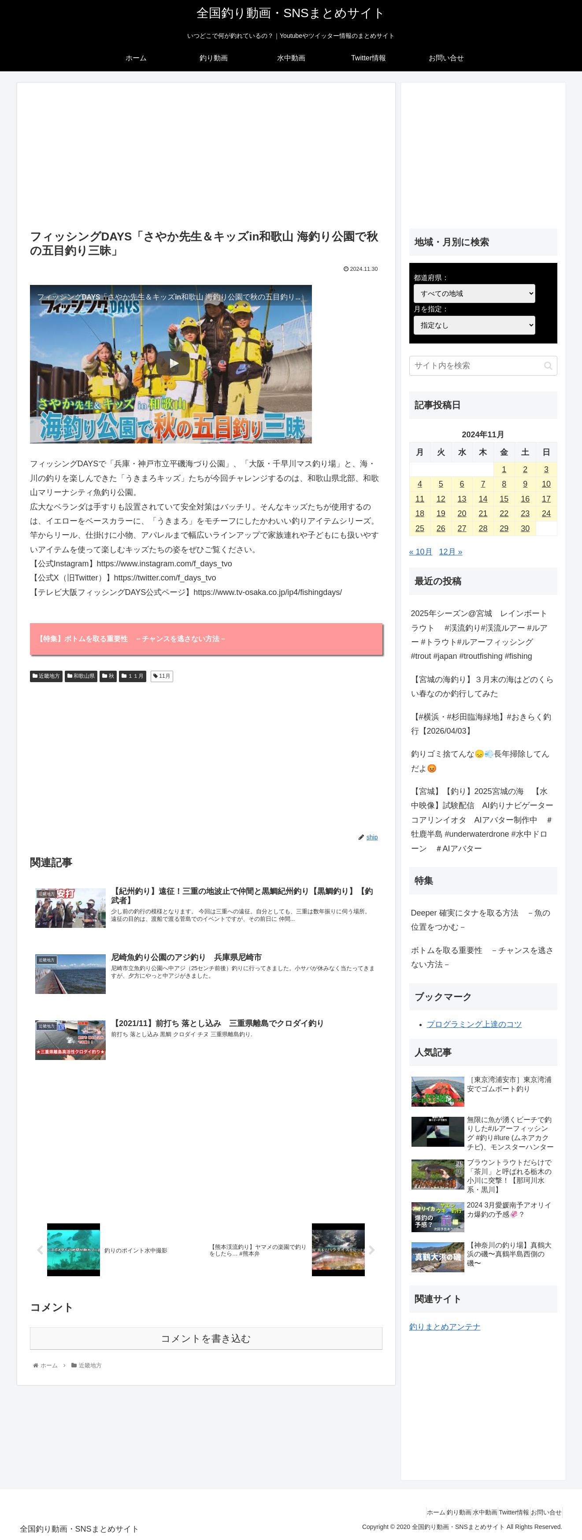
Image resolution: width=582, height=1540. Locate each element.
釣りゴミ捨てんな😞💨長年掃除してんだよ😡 (480, 761)
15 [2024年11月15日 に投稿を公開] (504, 499)
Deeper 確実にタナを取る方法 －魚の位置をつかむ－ (480, 919)
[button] (548, 366)
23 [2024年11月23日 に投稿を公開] (525, 513)
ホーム (400, 1512)
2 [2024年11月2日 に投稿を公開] (525, 469)
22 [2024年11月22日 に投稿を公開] (504, 513)
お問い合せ (542, 1512)
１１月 (133, 677)
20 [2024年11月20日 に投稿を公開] (462, 513)
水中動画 (465, 1512)
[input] (483, 366)
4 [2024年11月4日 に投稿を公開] (420, 484)
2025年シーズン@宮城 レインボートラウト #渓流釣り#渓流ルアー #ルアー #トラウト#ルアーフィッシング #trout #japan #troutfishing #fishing (479, 635)
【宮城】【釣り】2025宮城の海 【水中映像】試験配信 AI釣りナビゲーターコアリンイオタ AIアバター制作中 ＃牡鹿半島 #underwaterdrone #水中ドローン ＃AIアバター (482, 820)
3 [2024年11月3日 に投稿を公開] (546, 469)
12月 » (451, 551)
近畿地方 (46, 677)
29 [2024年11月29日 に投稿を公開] (504, 528)
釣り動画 (431, 1512)
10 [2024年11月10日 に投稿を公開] (546, 484)
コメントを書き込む (206, 1345)
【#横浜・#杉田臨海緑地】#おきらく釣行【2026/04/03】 (481, 724)
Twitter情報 (502, 1512)
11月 (162, 677)
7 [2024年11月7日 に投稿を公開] (483, 484)
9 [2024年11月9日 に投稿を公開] (525, 484)
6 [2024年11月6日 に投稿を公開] (462, 484)
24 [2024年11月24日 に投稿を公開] (546, 513)
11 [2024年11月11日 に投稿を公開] (419, 499)
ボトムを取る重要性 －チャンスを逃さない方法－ (482, 957)
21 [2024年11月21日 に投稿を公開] (482, 513)
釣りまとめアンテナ (445, 1326)
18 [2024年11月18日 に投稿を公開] (419, 513)
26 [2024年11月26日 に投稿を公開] (441, 528)
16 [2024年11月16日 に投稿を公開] (525, 499)
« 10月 (421, 551)
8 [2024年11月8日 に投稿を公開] (504, 484)
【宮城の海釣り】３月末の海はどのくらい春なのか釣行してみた (482, 686)
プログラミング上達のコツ (474, 1024)
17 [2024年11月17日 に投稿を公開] (546, 499)
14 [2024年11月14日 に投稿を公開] (482, 499)
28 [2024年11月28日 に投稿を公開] (482, 528)
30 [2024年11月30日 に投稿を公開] (525, 528)
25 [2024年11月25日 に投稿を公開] (419, 528)
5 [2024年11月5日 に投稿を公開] (441, 484)
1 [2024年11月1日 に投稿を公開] (504, 469)
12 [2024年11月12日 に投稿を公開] (441, 499)
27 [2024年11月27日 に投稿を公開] (462, 528)
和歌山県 (81, 677)
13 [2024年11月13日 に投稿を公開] (462, 499)
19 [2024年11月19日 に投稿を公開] (441, 513)
